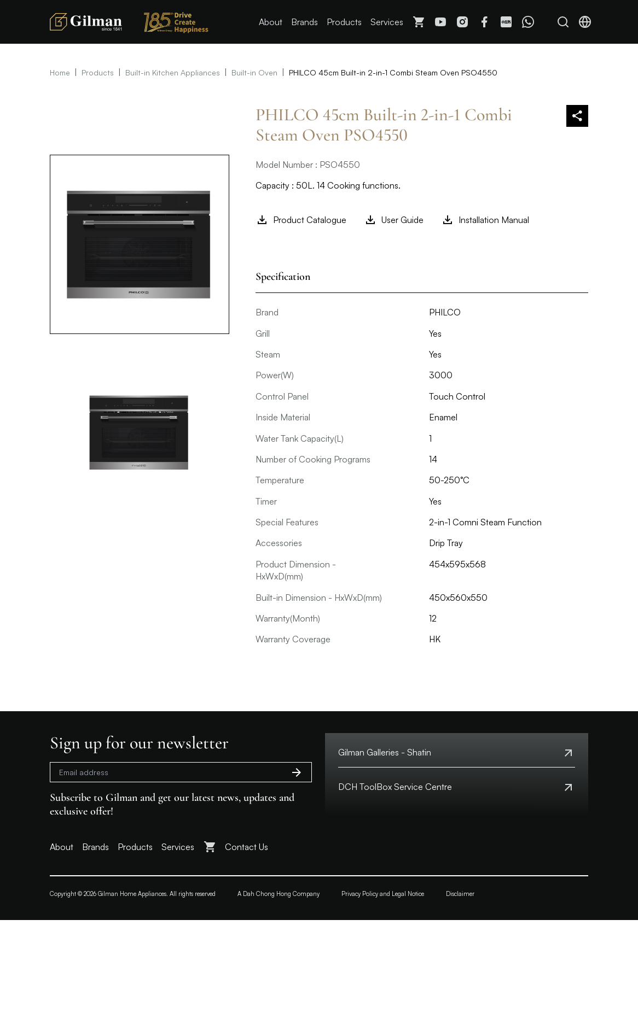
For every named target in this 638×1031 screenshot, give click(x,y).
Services (386, 21)
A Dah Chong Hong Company (278, 894)
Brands (304, 21)
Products (344, 21)
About (270, 21)
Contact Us (246, 846)
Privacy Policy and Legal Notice (382, 894)
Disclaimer (460, 894)
